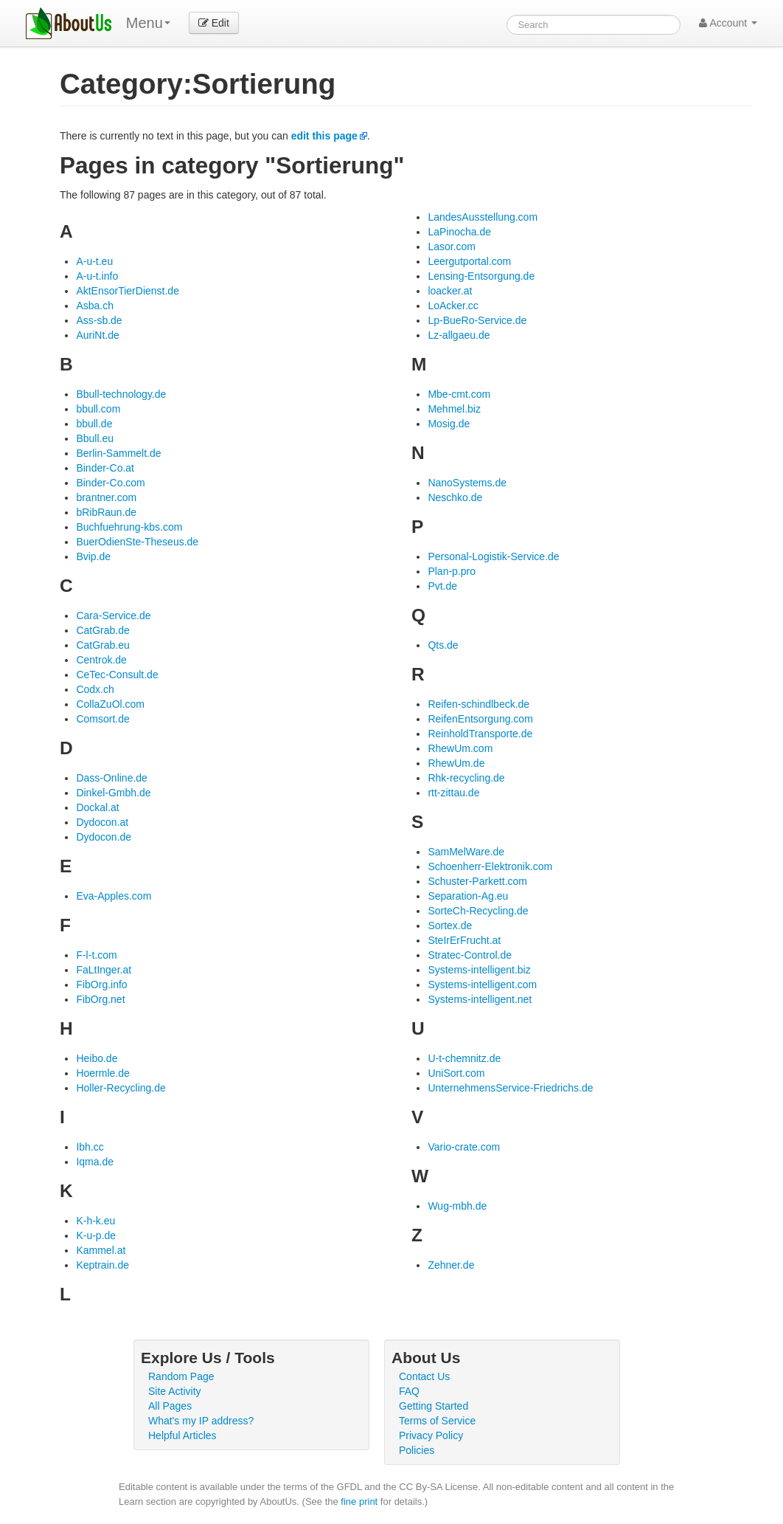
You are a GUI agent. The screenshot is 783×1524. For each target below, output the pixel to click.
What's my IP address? (201, 1421)
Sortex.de (450, 925)
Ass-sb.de (99, 320)
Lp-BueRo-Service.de (477, 320)
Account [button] (728, 23)
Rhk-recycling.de (466, 778)
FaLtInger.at (103, 970)
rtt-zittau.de (453, 793)
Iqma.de (95, 1162)
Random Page (181, 1376)
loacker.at (450, 291)
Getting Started (433, 1406)
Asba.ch (95, 305)
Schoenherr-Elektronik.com (490, 866)
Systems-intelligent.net (480, 999)
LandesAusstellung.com (482, 217)
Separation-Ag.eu (468, 896)
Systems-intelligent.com (482, 984)
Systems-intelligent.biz (479, 970)
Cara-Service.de (113, 615)
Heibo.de (96, 1058)
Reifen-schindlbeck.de (478, 704)
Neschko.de (455, 497)
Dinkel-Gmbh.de (113, 793)
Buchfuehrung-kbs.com (129, 527)
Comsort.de (102, 719)
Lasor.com (452, 246)
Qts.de (443, 645)
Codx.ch (95, 689)
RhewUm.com (460, 748)
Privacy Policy (431, 1435)
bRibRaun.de (106, 512)
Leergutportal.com (469, 261)
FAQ (409, 1391)
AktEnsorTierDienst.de (127, 291)
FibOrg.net (100, 999)
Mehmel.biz (454, 409)
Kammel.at (100, 1250)
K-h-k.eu (95, 1221)
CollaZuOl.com (110, 704)
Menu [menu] (148, 23)
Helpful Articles (182, 1435)
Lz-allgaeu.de (459, 335)
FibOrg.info (101, 984)
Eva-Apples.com (113, 896)
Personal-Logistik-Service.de (493, 556)
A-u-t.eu (94, 261)
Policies (416, 1450)
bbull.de (94, 424)
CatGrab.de (102, 630)
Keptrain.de (102, 1265)
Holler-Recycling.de (120, 1088)
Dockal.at (97, 807)
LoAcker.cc (453, 305)
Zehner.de (451, 1265)
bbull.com (98, 409)
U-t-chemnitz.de (464, 1058)
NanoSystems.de (467, 483)
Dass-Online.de (111, 778)
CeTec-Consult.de (117, 674)
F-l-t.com (96, 955)
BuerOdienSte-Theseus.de (137, 542)
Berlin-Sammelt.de (118, 453)
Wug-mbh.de (457, 1206)
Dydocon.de (103, 837)
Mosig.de (449, 424)
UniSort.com (456, 1073)
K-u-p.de (96, 1235)
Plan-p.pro (452, 571)
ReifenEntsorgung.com (480, 719)
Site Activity (174, 1391)
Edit (213, 23)
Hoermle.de (102, 1073)
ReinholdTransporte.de (480, 733)
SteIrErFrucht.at (464, 940)
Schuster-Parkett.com (477, 881)
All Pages (170, 1406)
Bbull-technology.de (121, 394)
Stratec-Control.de (470, 955)
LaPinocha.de (459, 232)
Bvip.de (93, 556)
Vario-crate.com (464, 1147)
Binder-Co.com (110, 483)
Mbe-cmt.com (459, 394)
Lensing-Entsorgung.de (481, 276)
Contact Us (424, 1376)
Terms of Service (437, 1421)
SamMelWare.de (466, 852)
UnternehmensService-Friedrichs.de (510, 1088)
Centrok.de (101, 660)
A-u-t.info (97, 276)
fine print (359, 1501)
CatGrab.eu (102, 645)
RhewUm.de (456, 763)
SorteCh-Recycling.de (478, 911)
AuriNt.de (97, 335)
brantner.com (106, 497)
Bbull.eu (95, 438)
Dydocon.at (102, 822)
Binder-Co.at (105, 468)
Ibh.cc (89, 1147)
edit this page (324, 136)
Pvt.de (442, 586)
